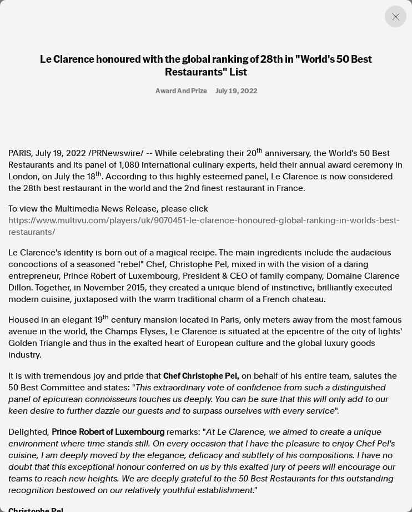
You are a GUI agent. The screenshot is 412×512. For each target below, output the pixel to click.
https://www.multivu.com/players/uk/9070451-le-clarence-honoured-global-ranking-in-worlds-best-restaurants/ (204, 226)
